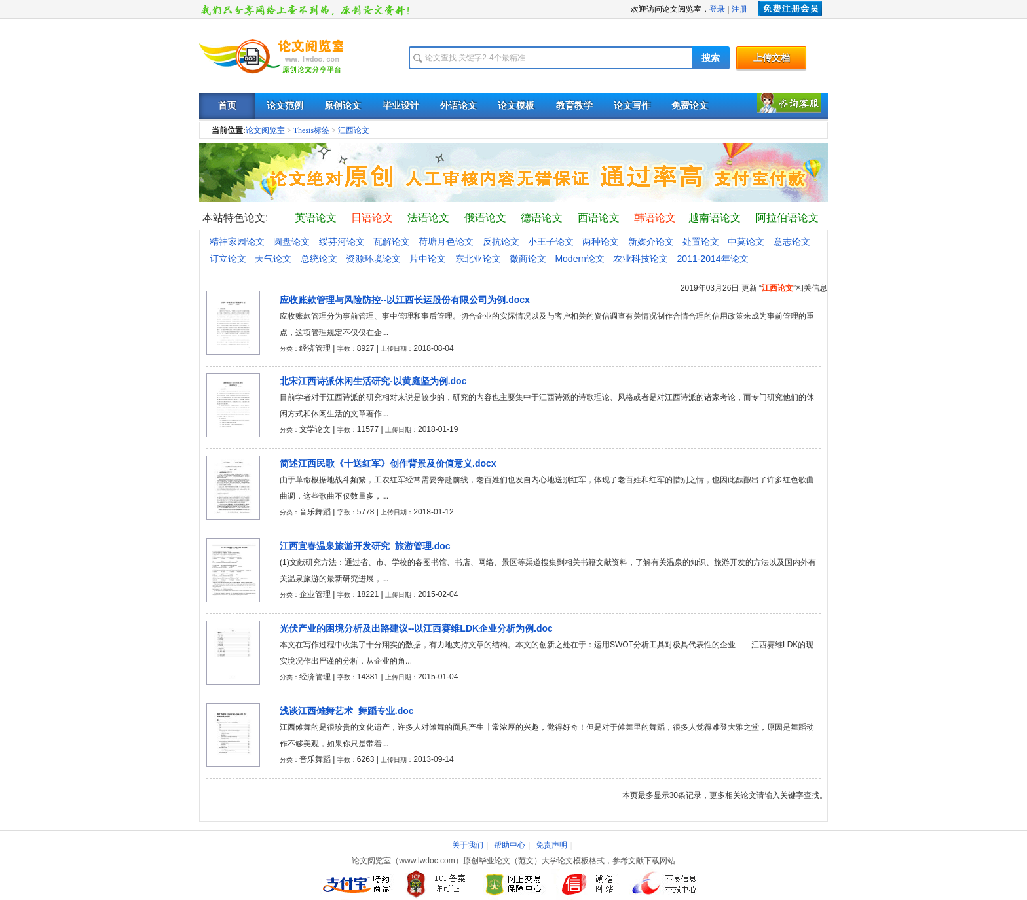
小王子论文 (551, 241)
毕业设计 (401, 106)
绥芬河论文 (342, 241)
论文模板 (516, 106)
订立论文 (228, 258)
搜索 (710, 58)
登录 (717, 9)
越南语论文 (714, 217)
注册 (739, 9)
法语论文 (428, 217)
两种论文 (600, 241)
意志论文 (792, 241)
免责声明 (551, 845)
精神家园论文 (237, 241)
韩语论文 (655, 217)
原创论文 (342, 106)
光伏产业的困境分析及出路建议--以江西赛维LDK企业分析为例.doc (416, 628)
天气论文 (273, 258)
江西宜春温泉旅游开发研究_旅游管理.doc (365, 546)
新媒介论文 (651, 241)
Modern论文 (579, 258)
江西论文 (353, 130)
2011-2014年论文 (713, 258)
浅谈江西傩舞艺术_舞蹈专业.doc (347, 711)
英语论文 (316, 217)
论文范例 (285, 106)
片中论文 (427, 258)
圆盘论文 (291, 241)
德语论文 (542, 217)
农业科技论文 (640, 258)
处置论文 (700, 241)
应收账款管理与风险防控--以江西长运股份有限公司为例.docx (405, 300)
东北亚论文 (478, 258)
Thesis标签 (311, 130)
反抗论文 (501, 241)
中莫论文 (746, 241)
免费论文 (689, 106)
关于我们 (467, 845)
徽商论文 (528, 258)
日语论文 (372, 217)
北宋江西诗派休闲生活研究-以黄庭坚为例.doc (373, 381)
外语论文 (458, 106)
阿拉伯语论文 (787, 217)
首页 (227, 106)
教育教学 (574, 106)
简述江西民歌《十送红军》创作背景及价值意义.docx (388, 463)
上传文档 (771, 58)
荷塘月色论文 (446, 241)
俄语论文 (485, 217)
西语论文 (599, 217)
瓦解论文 (391, 241)
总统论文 (319, 258)
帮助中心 (509, 845)
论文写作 (632, 106)
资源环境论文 (373, 258)
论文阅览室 (265, 130)
